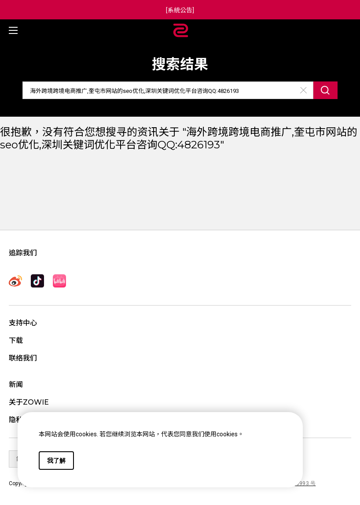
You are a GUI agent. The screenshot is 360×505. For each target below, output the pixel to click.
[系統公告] (180, 10)
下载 (16, 340)
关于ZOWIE (29, 402)
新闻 (16, 384)
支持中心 (23, 323)
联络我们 (23, 358)
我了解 (56, 460)
